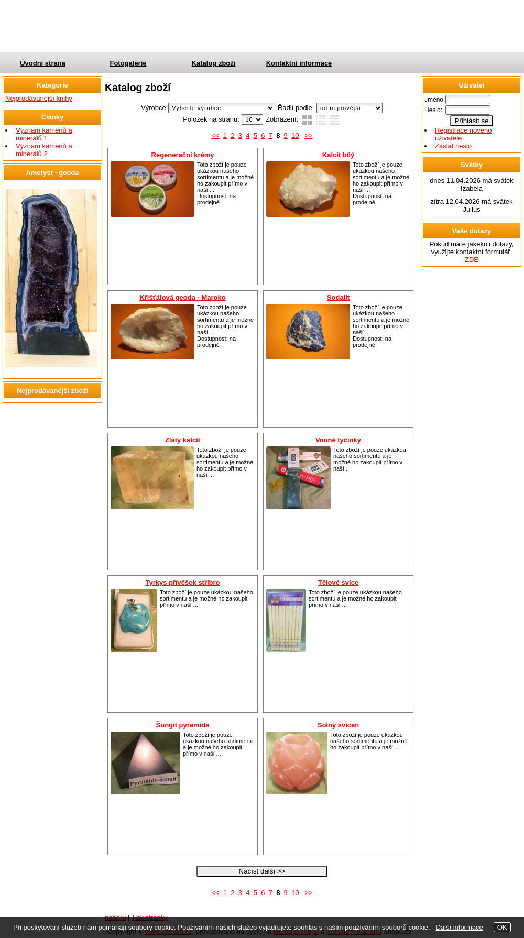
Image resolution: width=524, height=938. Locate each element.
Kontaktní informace (299, 63)
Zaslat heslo (453, 146)
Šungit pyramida (183, 725)
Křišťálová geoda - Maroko (182, 297)
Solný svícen (338, 725)
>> (308, 135)
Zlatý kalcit (182, 440)
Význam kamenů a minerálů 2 (44, 150)
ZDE (471, 260)
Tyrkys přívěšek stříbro (182, 582)
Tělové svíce (338, 582)
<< (215, 135)
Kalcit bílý (338, 155)
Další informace (459, 927)
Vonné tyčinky (338, 440)
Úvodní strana (43, 63)
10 (295, 135)
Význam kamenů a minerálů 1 (44, 134)
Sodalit (338, 297)
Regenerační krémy (182, 155)
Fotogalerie (128, 63)
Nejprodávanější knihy (38, 98)
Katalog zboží (214, 63)
